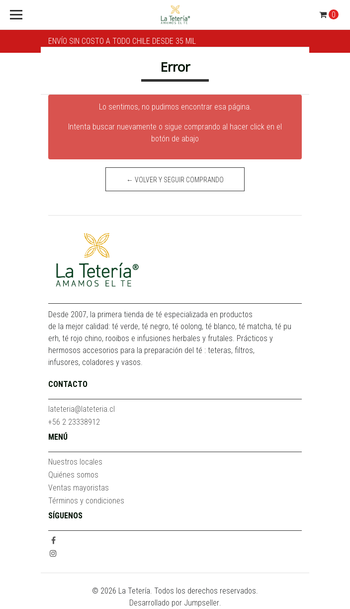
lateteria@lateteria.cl (81, 409)
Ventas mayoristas (78, 487)
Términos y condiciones (86, 500)
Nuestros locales (75, 462)
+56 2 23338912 (74, 422)
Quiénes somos (73, 475)
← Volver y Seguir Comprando (175, 180)
